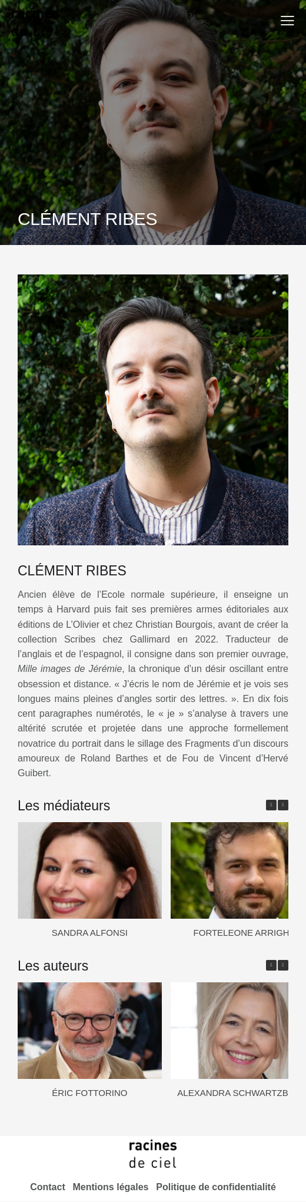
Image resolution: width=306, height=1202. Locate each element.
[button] (287, 20)
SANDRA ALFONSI (90, 933)
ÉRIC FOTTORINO (89, 1093)
